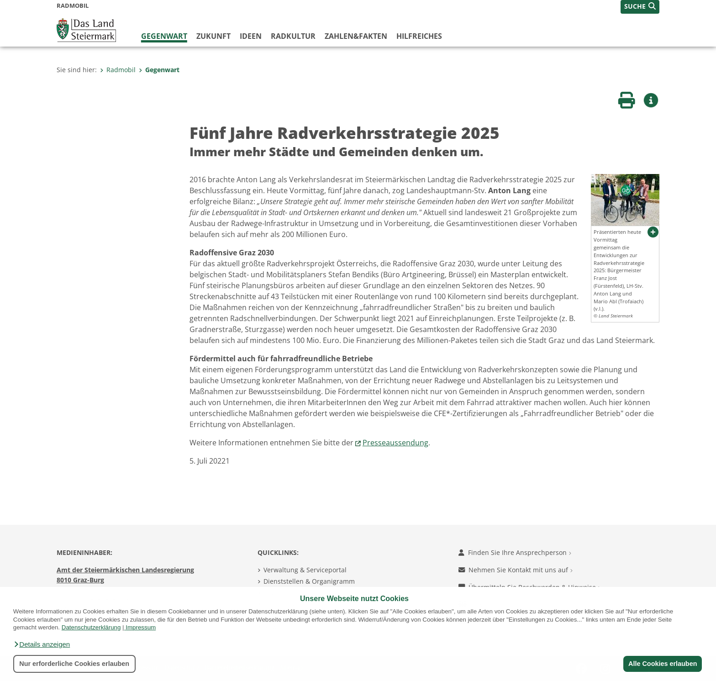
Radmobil (118, 69)
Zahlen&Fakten (356, 36)
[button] (41, 644)
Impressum (141, 627)
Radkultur (293, 36)
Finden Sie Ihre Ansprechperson (514, 552)
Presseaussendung (395, 443)
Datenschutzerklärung (91, 627)
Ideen (251, 36)
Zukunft (213, 36)
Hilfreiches (419, 36)
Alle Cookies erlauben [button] (662, 663)
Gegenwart (164, 36)
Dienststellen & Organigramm (309, 581)
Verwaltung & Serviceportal (305, 569)
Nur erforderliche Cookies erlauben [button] (74, 663)
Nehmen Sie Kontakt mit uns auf (515, 569)
